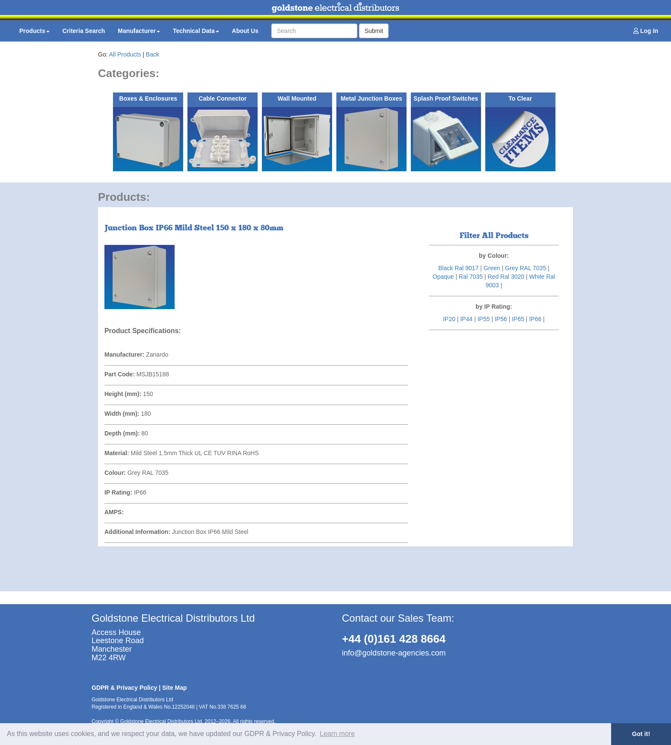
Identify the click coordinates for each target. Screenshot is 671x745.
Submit (374, 30)
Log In (645, 30)
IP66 (535, 319)
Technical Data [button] (196, 30)
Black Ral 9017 (458, 268)
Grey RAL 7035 (525, 268)
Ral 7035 (471, 276)
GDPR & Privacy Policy (124, 687)
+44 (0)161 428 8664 (393, 638)
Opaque (443, 276)
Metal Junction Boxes (371, 98)
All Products (125, 54)
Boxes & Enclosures (148, 98)
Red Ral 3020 (505, 276)
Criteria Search (83, 30)
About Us (245, 30)
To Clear (520, 98)
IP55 (484, 319)
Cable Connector (222, 98)
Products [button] (34, 30)
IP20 (449, 319)
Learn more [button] (337, 733)
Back (152, 54)
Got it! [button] (641, 733)
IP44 (466, 319)
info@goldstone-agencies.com (393, 653)
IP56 (501, 319)
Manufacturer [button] (139, 30)
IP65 (518, 319)
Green (492, 268)
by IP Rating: (493, 306)
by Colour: (494, 255)
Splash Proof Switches (445, 98)
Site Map (174, 687)
